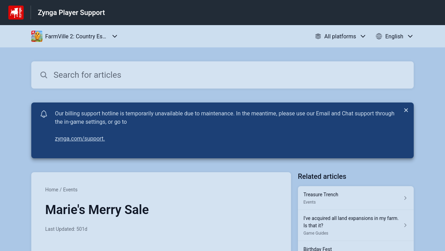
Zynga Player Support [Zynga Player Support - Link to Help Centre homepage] (71, 12)
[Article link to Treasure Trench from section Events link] (356, 198)
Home (51, 189)
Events (70, 189)
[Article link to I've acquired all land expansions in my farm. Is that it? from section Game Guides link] (356, 225)
